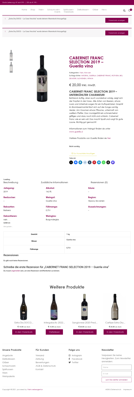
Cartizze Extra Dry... (115, 323)
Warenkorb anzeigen (116, 20)
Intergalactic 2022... (54, 323)
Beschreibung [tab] (10, 182)
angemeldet (15, 271)
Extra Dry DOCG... (24, 323)
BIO (70, 78)
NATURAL (85, 75)
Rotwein (88, 73)
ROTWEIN (117, 75)
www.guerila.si (76, 131)
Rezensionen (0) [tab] (99, 182)
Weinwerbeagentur (35, 393)
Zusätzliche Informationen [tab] (54, 182)
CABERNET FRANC (105, 75)
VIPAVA (95, 78)
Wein (82, 73)
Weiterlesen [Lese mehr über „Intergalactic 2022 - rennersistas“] (54, 332)
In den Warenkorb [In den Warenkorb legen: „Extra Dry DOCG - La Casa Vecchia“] (24, 333)
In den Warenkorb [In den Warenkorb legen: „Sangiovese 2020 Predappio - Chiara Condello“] (85, 333)
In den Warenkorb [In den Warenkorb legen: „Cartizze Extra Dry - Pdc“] (115, 333)
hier (109, 138)
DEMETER (76, 78)
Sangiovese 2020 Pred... (84, 323)
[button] (123, 11)
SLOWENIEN (86, 78)
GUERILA (93, 75)
